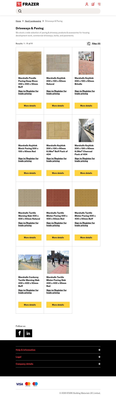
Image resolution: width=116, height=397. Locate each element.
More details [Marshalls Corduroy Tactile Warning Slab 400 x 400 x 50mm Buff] (30, 305)
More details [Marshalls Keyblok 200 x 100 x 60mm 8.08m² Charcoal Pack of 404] (86, 173)
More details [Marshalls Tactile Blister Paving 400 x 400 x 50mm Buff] (86, 237)
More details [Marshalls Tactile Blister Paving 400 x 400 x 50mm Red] (58, 237)
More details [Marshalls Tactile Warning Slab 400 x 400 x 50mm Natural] (30, 237)
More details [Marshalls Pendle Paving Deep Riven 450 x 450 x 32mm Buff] (30, 105)
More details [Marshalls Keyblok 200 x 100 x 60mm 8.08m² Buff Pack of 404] (58, 173)
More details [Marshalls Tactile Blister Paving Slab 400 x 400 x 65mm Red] (58, 305)
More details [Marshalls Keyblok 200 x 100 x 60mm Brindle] (86, 105)
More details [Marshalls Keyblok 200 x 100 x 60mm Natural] (58, 105)
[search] (58, 11)
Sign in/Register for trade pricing (28, 92)
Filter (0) (93, 43)
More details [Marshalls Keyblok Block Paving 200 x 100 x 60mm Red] (30, 173)
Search (19, 11)
